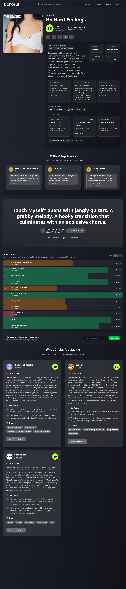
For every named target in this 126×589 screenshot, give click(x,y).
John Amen (17, 367)
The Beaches (51, 15)
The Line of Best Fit (95, 186)
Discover (87, 4)
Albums (98, 4)
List (115, 255)
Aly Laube (79, 367)
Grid (120, 255)
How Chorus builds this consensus (61, 141)
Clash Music (20, 454)
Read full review (76, 231)
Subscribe (114, 338)
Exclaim (14, 183)
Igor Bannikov (18, 457)
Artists (108, 4)
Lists (117, 4)
